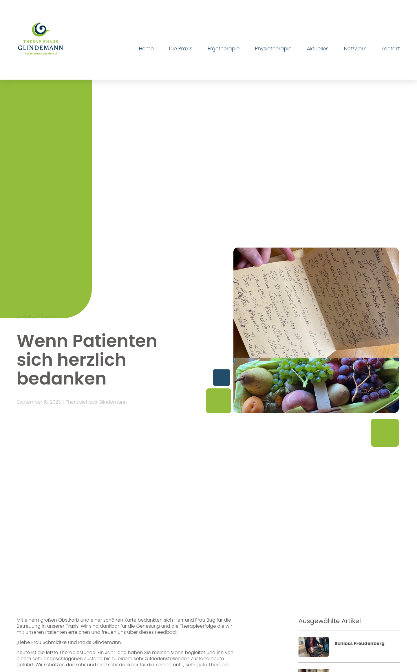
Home (146, 48)
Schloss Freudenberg (359, 643)
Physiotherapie (273, 48)
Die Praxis (180, 48)
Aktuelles (318, 48)
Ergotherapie (223, 48)
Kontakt (390, 48)
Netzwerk (355, 48)
